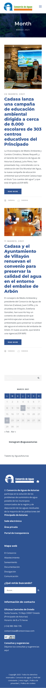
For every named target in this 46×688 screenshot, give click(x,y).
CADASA (11, 200)
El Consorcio (10, 553)
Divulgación (10, 571)
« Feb (6, 431)
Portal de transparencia (16, 533)
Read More (13, 191)
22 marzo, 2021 (14, 94)
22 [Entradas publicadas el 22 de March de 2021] (7, 420)
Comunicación (11, 576)
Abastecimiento (12, 557)
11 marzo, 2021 (14, 241)
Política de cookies (28, 683)
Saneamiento (10, 562)
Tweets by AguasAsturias (16, 455)
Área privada (11, 527)
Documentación (12, 566)
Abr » (13, 431)
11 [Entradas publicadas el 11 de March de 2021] (23, 408)
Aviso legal (23, 680)
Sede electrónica (13, 521)
